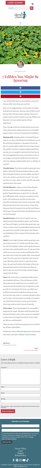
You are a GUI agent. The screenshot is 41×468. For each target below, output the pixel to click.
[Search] (31, 8)
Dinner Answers (25, 334)
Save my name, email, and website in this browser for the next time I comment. (20, 407)
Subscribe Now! (6, 442)
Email (3, 392)
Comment (4, 367)
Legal (20, 451)
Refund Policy (20, 455)
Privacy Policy (20, 448)
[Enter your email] (20, 430)
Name (3, 386)
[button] (20, 23)
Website (3, 399)
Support (20, 453)
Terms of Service (11, 439)
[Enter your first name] (20, 425)
